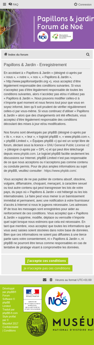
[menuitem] (13, 5)
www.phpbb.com (25, 153)
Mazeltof (7, 323)
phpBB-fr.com (10, 313)
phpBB (10, 292)
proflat (12, 316)
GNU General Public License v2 (68, 145)
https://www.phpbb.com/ (60, 170)
